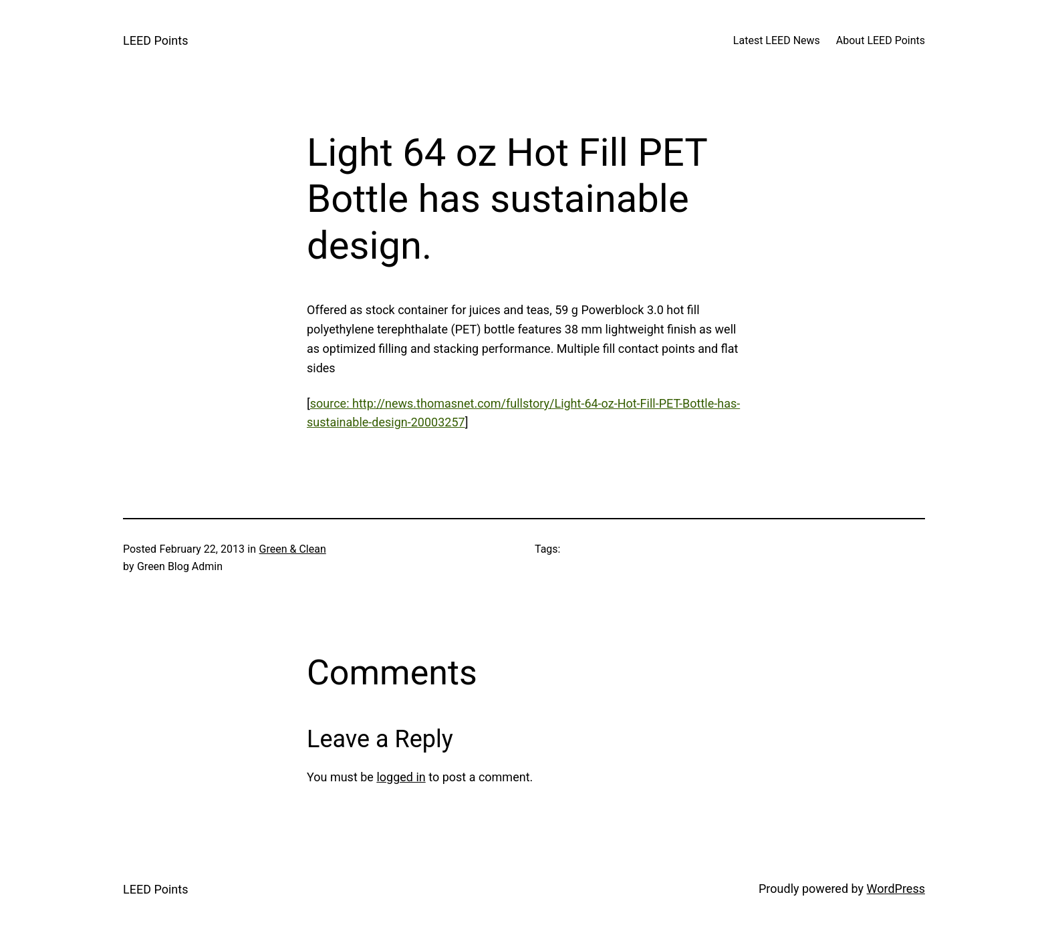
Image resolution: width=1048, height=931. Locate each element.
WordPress (896, 889)
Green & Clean (292, 549)
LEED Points (155, 40)
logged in (400, 777)
